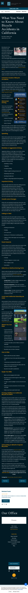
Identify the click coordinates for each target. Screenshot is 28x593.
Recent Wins (12, 567)
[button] (25, 584)
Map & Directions (14, 529)
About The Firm (14, 536)
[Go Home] (2, 11)
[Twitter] (14, 571)
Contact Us (14, 543)
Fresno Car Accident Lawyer (14, 542)
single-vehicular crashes (7, 92)
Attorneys (14, 538)
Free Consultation (14, 563)
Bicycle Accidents (18, 477)
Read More (5, 500)
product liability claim (18, 274)
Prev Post (5, 481)
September (7, 11)
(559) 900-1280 (14, 8)
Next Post (23, 481)
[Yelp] (19, 571)
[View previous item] (2, 504)
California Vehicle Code (7, 321)
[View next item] (6, 504)
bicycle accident (17, 449)
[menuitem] (14, 536)
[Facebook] (9, 571)
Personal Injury (10, 477)
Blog (14, 545)
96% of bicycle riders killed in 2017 (11, 90)
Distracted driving (5, 112)
